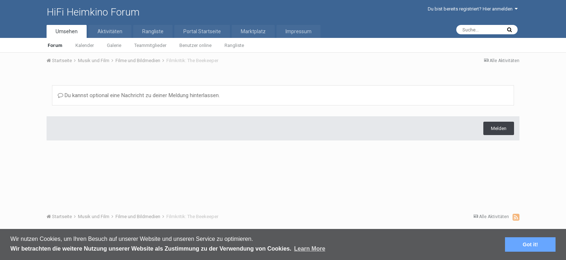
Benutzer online (195, 45)
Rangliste (234, 45)
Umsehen (67, 31)
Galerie (114, 45)
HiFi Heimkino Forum (93, 12)
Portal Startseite (202, 31)
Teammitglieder (150, 45)
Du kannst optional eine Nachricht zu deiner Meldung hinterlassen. (139, 95)
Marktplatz (253, 31)
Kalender (84, 45)
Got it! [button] (530, 244)
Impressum (299, 31)
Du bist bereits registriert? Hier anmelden (473, 9)
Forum (55, 45)
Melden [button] (498, 128)
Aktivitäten (109, 31)
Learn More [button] (309, 249)
